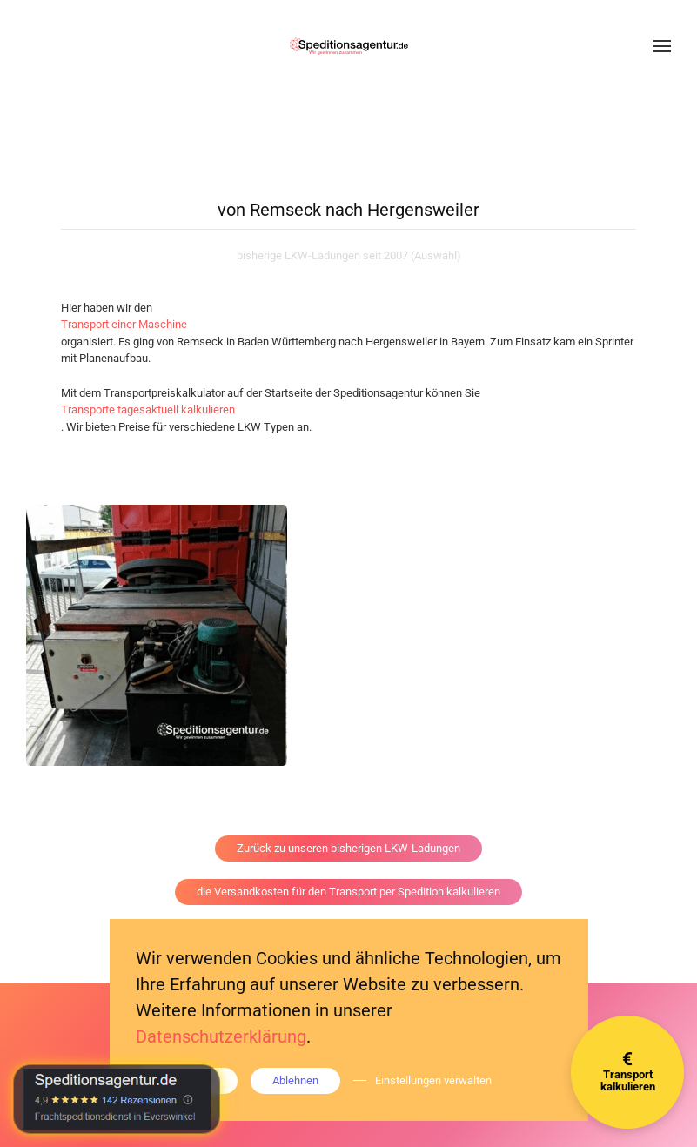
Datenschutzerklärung (221, 1036)
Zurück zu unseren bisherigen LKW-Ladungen (348, 848)
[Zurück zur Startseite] (349, 46)
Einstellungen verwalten (433, 1080)
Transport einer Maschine (124, 324)
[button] (662, 46)
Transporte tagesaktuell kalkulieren (148, 409)
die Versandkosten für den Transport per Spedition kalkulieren (348, 891)
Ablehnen (295, 1080)
